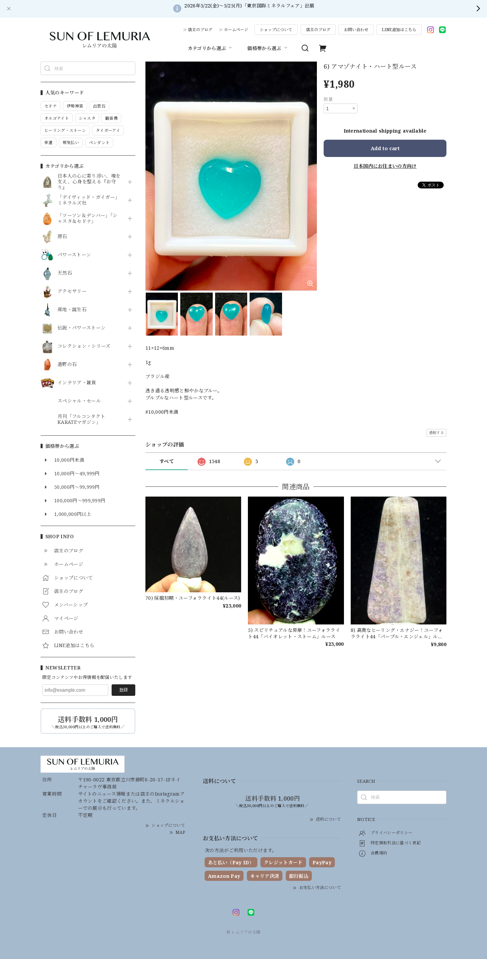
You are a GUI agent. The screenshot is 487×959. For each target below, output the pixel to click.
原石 (62, 236)
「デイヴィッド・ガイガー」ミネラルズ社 (88, 200)
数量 (328, 99)
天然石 (64, 273)
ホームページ (236, 29)
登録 (123, 690)
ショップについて (276, 29)
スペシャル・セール (79, 401)
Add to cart (385, 148)
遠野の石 (67, 364)
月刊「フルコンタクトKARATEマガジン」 (81, 419)
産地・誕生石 (72, 310)
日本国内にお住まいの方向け (385, 166)
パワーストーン (74, 255)
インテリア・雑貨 (76, 383)
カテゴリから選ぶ (211, 48)
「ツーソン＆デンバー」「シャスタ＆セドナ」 (87, 218)
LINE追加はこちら (399, 29)
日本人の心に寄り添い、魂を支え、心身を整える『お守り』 (88, 181)
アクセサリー (72, 291)
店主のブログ (200, 29)
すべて (166, 461)
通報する (436, 432)
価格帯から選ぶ (268, 48)
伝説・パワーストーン (81, 328)
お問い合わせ (356, 29)
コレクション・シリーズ (84, 346)
